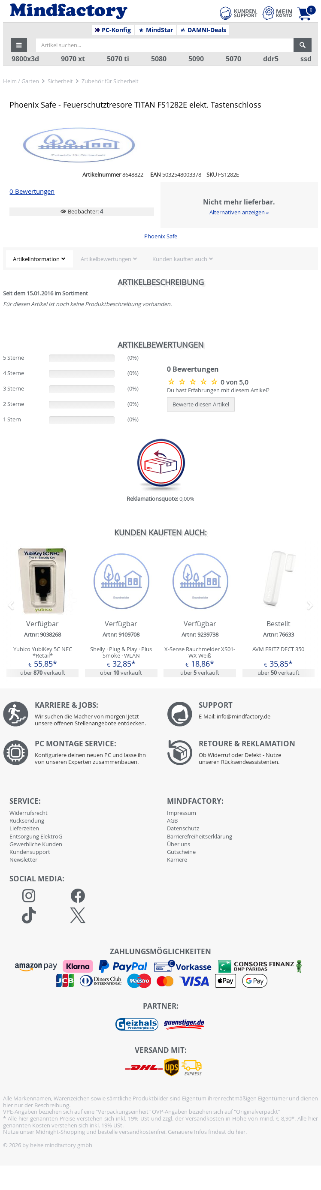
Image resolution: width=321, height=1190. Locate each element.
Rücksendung (26, 820)
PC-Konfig (113, 30)
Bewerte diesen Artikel (201, 404)
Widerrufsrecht (28, 813)
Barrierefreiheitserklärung (199, 836)
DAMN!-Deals (203, 30)
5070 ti (118, 59)
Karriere (177, 859)
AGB (172, 820)
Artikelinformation (36, 259)
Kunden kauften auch (179, 259)
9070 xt (73, 59)
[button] (19, 45)
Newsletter (23, 859)
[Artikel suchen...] (165, 45)
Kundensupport (29, 852)
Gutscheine (181, 852)
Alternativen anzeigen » (239, 212)
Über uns (178, 844)
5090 (196, 59)
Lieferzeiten (24, 828)
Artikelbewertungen (106, 259)
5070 (233, 59)
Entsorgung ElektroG (35, 836)
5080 (159, 59)
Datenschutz (183, 828)
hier (240, 1132)
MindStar (155, 30)
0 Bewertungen (32, 191)
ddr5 (271, 59)
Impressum (181, 813)
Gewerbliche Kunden (35, 844)
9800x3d (25, 59)
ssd (306, 59)
